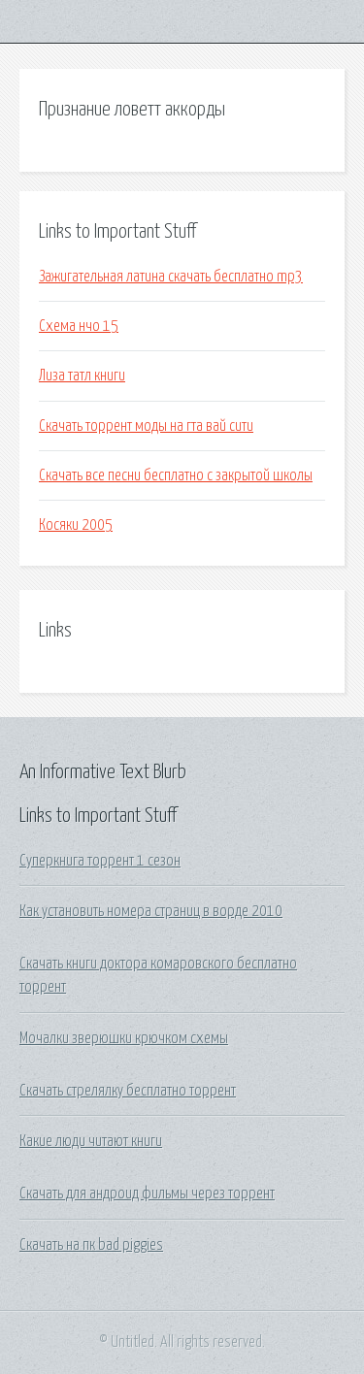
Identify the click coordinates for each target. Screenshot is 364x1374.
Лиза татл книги (82, 375)
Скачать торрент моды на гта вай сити (146, 426)
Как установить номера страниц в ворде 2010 (150, 911)
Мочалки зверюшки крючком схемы (123, 1038)
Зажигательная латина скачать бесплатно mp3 (171, 276)
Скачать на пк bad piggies (91, 1245)
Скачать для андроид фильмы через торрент (147, 1193)
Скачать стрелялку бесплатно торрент (127, 1090)
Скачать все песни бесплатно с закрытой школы (176, 475)
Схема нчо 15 (78, 326)
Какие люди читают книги (90, 1141)
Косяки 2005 (76, 525)
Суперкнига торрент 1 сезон (100, 860)
